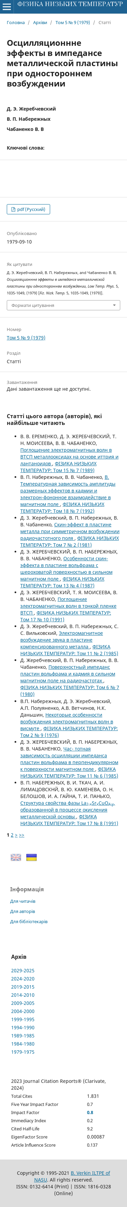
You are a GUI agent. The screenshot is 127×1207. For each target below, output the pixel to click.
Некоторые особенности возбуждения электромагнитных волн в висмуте (66, 722)
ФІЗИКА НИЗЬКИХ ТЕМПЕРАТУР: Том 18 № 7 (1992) (62, 507)
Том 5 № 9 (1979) (73, 22)
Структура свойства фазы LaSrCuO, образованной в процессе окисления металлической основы (67, 810)
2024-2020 (23, 978)
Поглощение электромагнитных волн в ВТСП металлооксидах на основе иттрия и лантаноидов (69, 457)
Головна (16, 22)
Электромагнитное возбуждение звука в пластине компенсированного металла (61, 640)
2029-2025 (23, 970)
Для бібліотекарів (28, 921)
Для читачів (22, 901)
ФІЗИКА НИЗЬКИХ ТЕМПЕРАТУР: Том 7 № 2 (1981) (69, 541)
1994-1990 (23, 1027)
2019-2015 (23, 987)
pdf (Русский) (30, 209)
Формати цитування (33, 305)
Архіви (40, 22)
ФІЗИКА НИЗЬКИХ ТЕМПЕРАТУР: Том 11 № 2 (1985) (69, 650)
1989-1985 (23, 1035)
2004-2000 (23, 1011)
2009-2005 (23, 1003)
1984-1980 (23, 1043)
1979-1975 (23, 1052)
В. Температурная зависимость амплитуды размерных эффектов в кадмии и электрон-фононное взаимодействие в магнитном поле (67, 490)
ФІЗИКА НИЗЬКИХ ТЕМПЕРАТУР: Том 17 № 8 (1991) (69, 819)
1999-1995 (23, 1019)
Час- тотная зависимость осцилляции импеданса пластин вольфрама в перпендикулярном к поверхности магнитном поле (69, 758)
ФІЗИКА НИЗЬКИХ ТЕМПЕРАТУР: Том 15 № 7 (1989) (58, 466)
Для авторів (22, 911)
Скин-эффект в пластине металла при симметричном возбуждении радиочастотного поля (70, 531)
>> (21, 835)
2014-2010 (23, 995)
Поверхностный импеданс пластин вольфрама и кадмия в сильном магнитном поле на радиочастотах (67, 674)
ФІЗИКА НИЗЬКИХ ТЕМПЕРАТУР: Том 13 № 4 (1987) (62, 582)
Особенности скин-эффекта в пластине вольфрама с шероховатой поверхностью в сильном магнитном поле (66, 568)
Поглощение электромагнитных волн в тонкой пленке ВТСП (68, 606)
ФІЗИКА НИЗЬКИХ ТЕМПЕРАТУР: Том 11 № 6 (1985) (69, 772)
